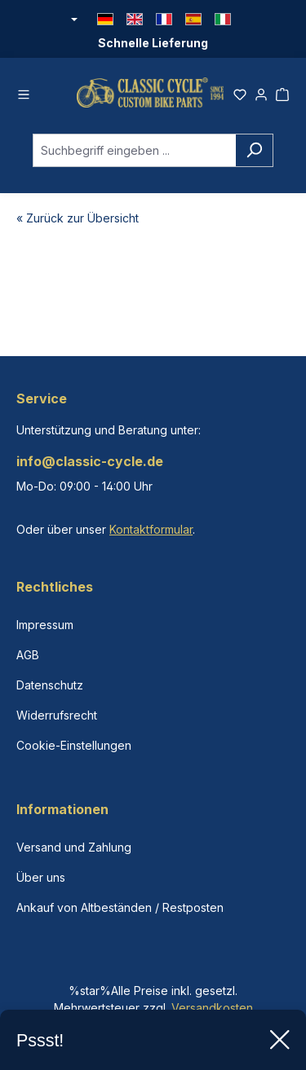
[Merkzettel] (240, 92)
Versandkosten (212, 1008)
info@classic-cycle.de (89, 461)
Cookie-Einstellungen (73, 745)
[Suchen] (254, 150)
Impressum (44, 625)
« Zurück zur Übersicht (77, 218)
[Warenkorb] (282, 92)
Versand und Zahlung (73, 847)
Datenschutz (49, 685)
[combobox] (134, 150)
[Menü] (23, 92)
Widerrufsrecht (56, 715)
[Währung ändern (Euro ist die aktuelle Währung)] (73, 20)
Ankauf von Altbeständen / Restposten (120, 907)
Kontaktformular (151, 529)
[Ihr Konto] (261, 92)
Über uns (40, 877)
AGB (27, 655)
